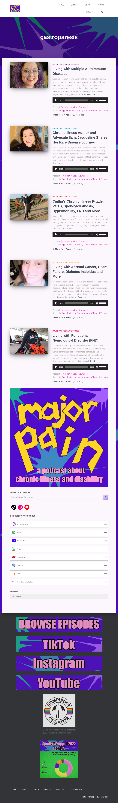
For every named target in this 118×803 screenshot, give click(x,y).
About (88, 5)
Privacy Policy (75, 790)
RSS (100, 110)
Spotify (80, 110)
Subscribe (90, 12)
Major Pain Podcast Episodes (66, 64)
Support (101, 5)
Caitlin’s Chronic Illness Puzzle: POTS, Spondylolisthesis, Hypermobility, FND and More (78, 206)
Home (61, 5)
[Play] (56, 100)
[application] (80, 100)
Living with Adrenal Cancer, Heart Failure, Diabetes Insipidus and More (80, 271)
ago (79, 115)
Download (83, 107)
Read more (90, 94)
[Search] (105, 497)
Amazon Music (90, 110)
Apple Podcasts (69, 110)
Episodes (74, 5)
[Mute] (97, 100)
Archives (14, 592)
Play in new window (69, 107)
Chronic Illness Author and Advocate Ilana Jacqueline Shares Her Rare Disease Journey (80, 137)
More (106, 110)
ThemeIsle (103, 797)
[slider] (76, 100)
